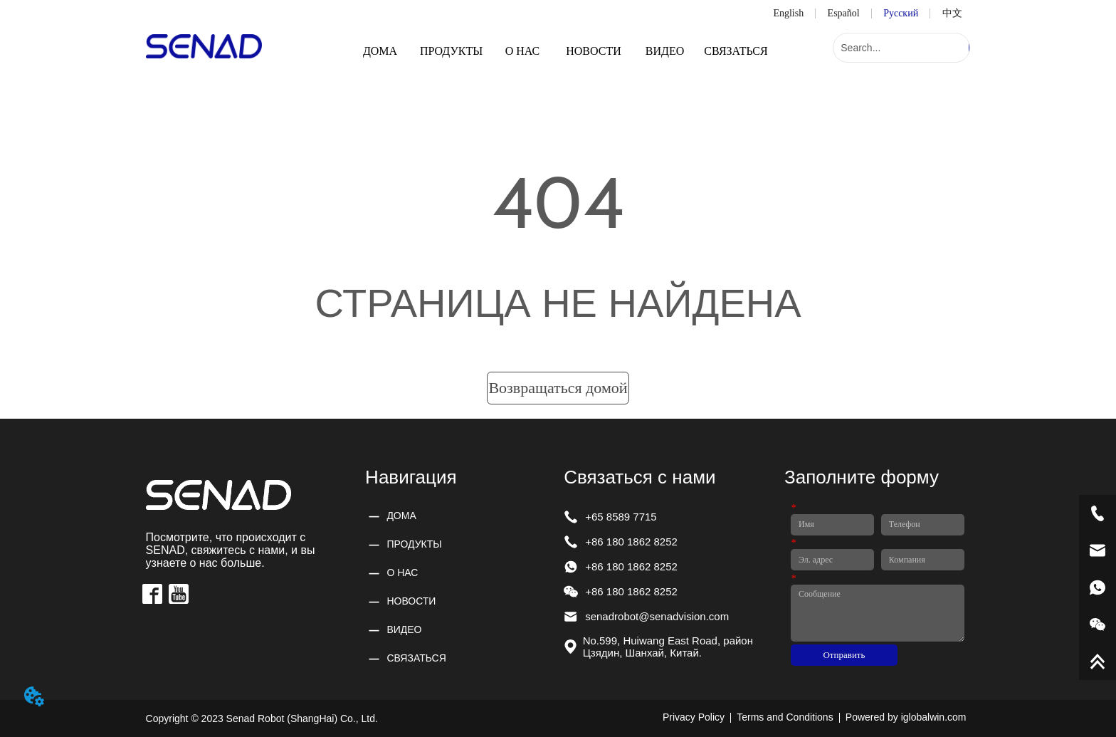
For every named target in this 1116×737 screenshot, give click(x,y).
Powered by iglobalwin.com (906, 717)
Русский (900, 13)
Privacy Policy (694, 717)
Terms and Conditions (785, 717)
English (788, 13)
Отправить (844, 654)
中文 (952, 13)
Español (844, 13)
